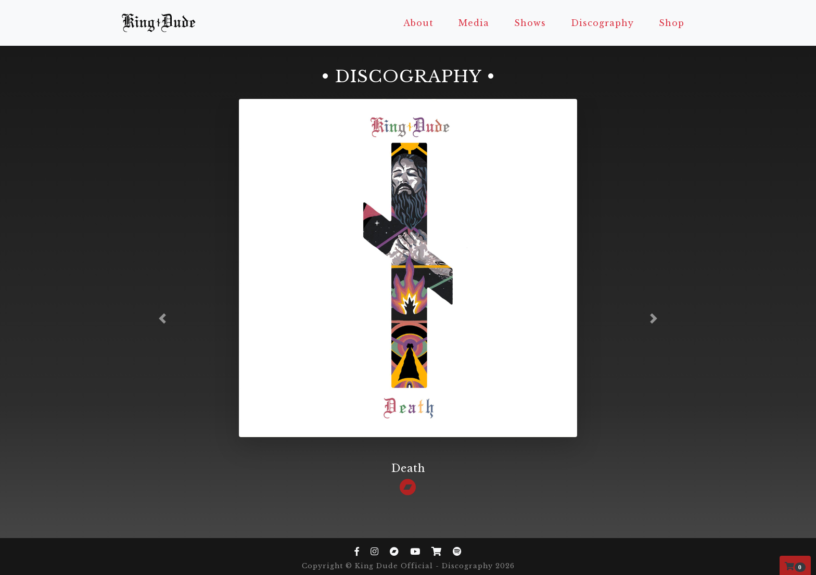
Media (473, 23)
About (418, 23)
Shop (671, 23)
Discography (602, 23)
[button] (162, 318)
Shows (530, 23)
